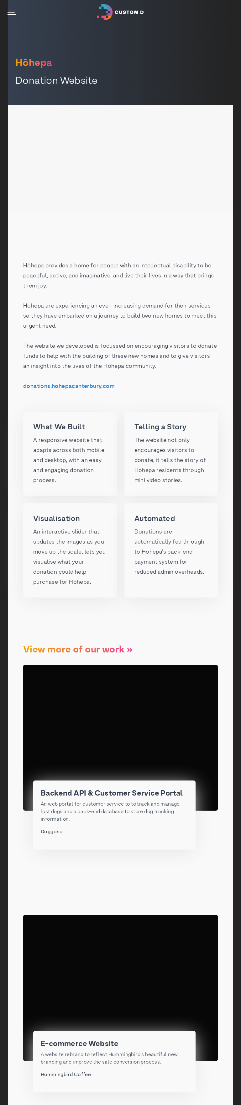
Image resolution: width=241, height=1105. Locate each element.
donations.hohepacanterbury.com (69, 386)
